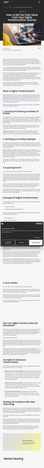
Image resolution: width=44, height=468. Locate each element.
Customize (22, 242)
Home (5, 7)
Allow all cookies (36, 242)
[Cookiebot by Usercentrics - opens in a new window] (36, 224)
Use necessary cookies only (8, 242)
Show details (37, 237)
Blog (10, 7)
